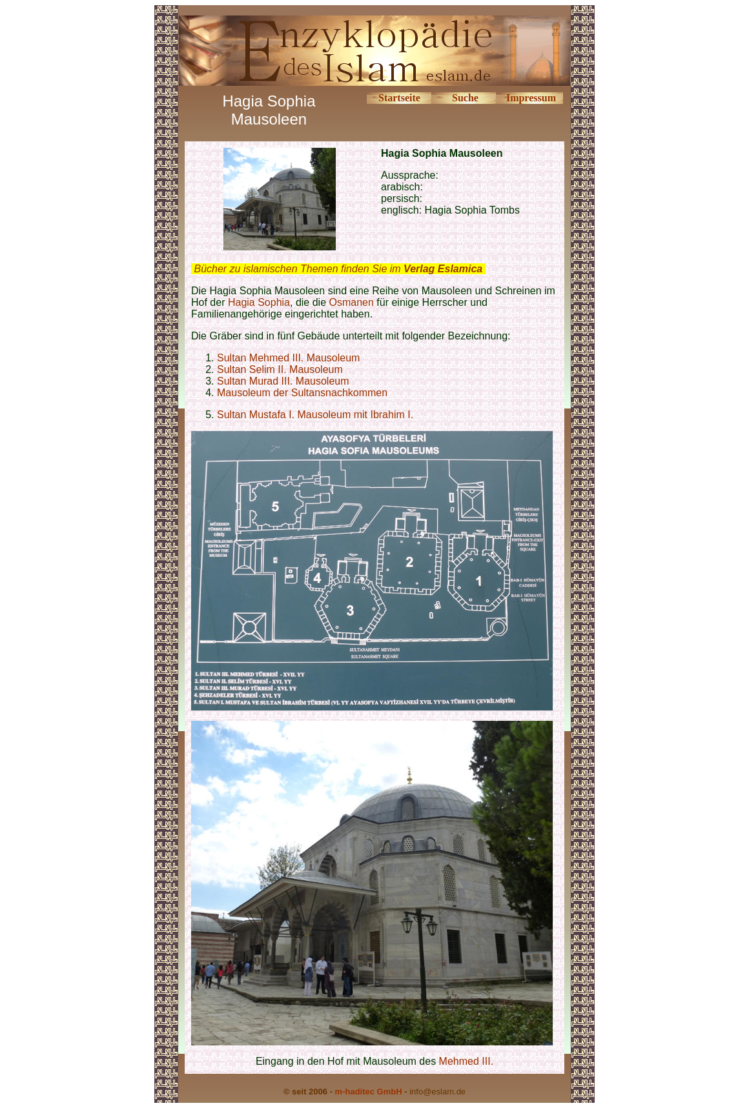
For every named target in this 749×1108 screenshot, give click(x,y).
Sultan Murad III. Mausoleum (283, 381)
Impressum (531, 97)
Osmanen (351, 302)
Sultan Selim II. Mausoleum (280, 369)
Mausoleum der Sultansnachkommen (302, 392)
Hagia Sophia (259, 302)
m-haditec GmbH (368, 1091)
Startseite (399, 97)
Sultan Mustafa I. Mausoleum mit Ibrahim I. (315, 414)
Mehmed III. (466, 1061)
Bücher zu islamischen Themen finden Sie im (338, 268)
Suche (465, 97)
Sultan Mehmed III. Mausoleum (288, 357)
